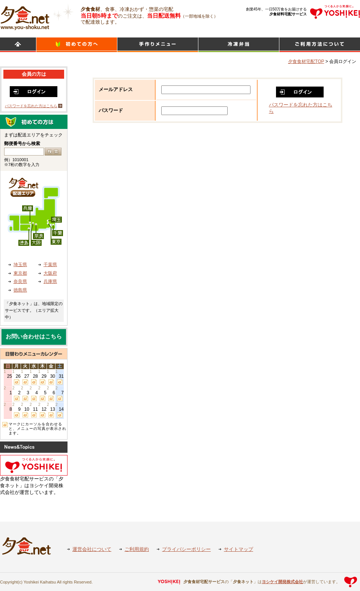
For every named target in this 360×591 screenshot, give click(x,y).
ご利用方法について (319, 44)
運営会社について (91, 549)
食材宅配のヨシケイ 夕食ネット (25, 17)
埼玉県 (20, 264)
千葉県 (50, 264)
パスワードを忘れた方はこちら (31, 106)
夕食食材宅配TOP (306, 61)
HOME (18, 44)
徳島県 (20, 290)
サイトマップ (238, 549)
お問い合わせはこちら (34, 337)
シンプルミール (238, 44)
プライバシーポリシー (186, 549)
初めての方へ (76, 44)
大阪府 (50, 273)
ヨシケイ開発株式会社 (282, 581)
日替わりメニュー (157, 44)
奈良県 (20, 281)
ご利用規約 (136, 549)
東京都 (20, 273)
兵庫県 (50, 281)
